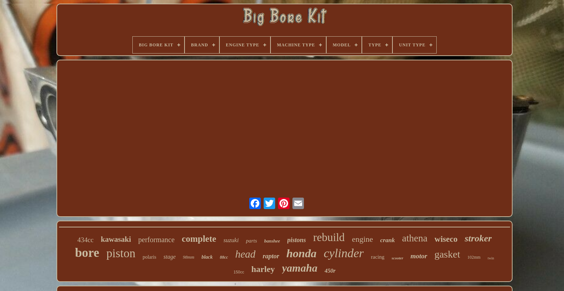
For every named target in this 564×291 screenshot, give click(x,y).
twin (491, 258)
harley (263, 269)
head (245, 254)
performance (156, 240)
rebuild (329, 237)
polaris (149, 257)
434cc (85, 240)
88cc (224, 257)
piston (121, 253)
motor (418, 256)
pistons (296, 240)
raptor (271, 256)
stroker (478, 238)
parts (251, 241)
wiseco (446, 239)
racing (377, 257)
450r (329, 271)
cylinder (344, 253)
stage (170, 257)
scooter (397, 258)
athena (414, 238)
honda (301, 253)
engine (362, 239)
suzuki (231, 240)
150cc (238, 272)
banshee (272, 241)
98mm (188, 257)
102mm (474, 257)
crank (387, 240)
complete (199, 239)
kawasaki (116, 239)
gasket (447, 254)
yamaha (299, 268)
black (207, 257)
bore (87, 253)
